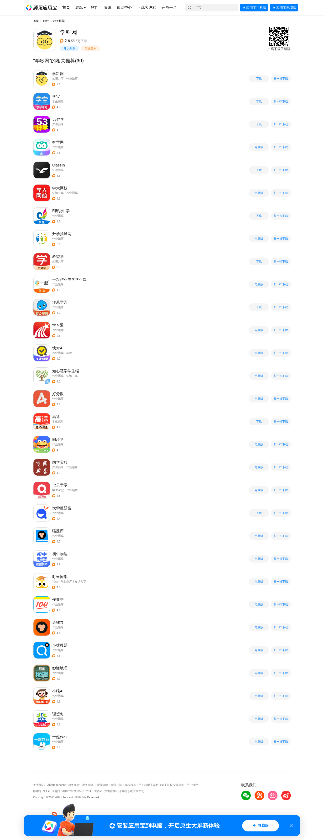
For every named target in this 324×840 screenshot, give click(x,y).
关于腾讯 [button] (39, 785)
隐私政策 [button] (158, 785)
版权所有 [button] (130, 785)
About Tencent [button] (56, 785)
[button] (41, 7)
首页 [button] (36, 21)
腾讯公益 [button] (116, 785)
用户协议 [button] (192, 785)
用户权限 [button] (144, 785)
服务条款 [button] (74, 785)
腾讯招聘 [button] (102, 785)
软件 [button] (46, 21)
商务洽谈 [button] (88, 785)
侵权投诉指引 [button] (175, 785)
